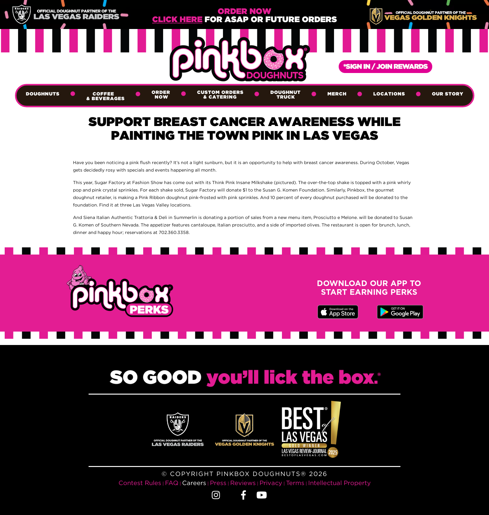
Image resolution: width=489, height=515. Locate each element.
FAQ (171, 482)
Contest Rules (140, 482)
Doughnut (285, 94)
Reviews (243, 482)
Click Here (177, 19)
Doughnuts (43, 94)
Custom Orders (220, 94)
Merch (336, 94)
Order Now (161, 94)
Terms (295, 482)
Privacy (270, 482)
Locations (389, 94)
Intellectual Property (339, 482)
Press (218, 482)
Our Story (447, 94)
